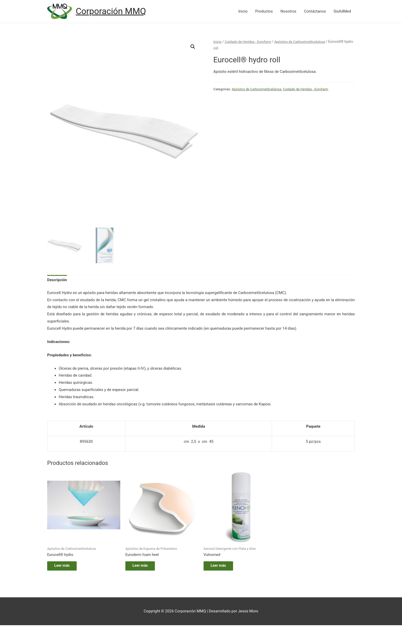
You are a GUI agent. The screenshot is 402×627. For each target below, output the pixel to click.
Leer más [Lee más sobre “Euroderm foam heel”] (144, 566)
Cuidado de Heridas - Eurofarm (249, 42)
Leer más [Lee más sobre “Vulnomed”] (222, 566)
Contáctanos (315, 11)
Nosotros (288, 11)
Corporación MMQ (112, 11)
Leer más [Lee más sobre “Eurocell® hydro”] (65, 566)
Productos (264, 11)
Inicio (242, 11)
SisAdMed (342, 11)
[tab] (57, 280)
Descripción (57, 280)
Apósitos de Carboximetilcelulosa (302, 42)
